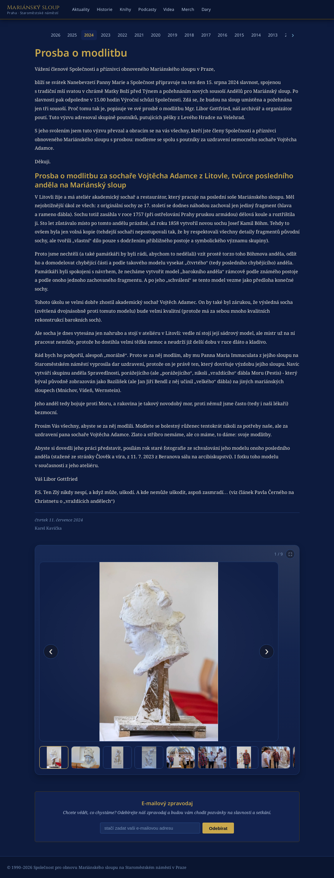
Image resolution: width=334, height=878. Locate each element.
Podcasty (147, 9)
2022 (122, 35)
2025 (72, 35)
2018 (189, 35)
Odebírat (218, 828)
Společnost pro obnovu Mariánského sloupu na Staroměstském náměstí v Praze (110, 867)
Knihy (125, 9)
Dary (206, 9)
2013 (272, 35)
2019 (172, 35)
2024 (89, 35)
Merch (188, 9)
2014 (256, 35)
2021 (139, 35)
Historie (104, 9)
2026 (55, 35)
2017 (206, 35)
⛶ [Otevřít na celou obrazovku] (290, 554)
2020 (155, 35)
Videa (168, 9)
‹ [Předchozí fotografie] (51, 650)
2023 (105, 35)
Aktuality (80, 9)
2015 (239, 35)
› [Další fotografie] (267, 650)
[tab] (53, 757)
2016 (222, 35)
